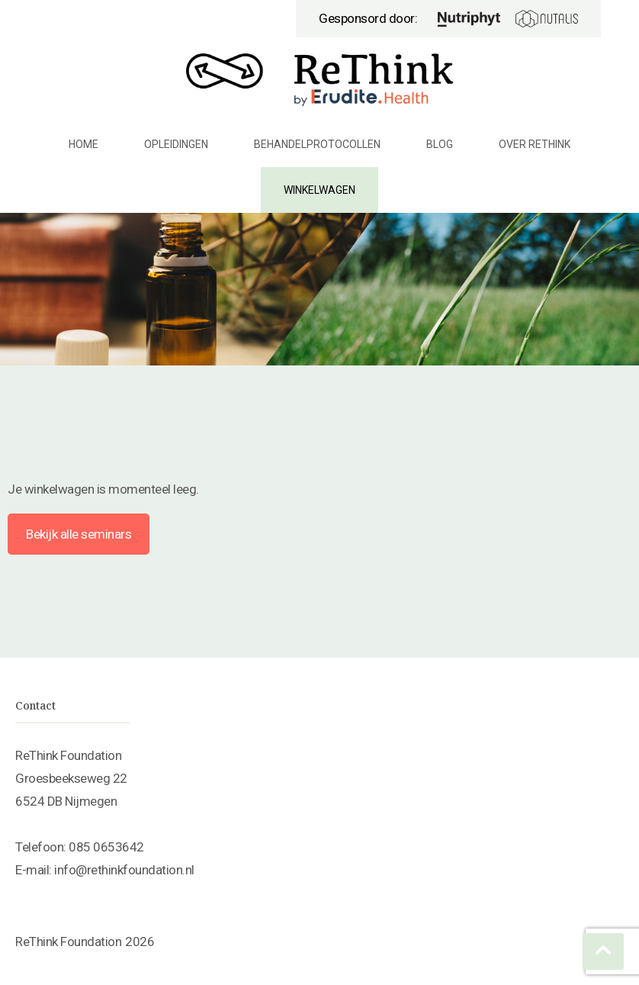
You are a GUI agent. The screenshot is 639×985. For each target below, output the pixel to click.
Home (83, 144)
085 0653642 (106, 847)
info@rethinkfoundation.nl (124, 869)
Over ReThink (534, 144)
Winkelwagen (319, 190)
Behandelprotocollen (317, 144)
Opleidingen (176, 144)
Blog (439, 144)
